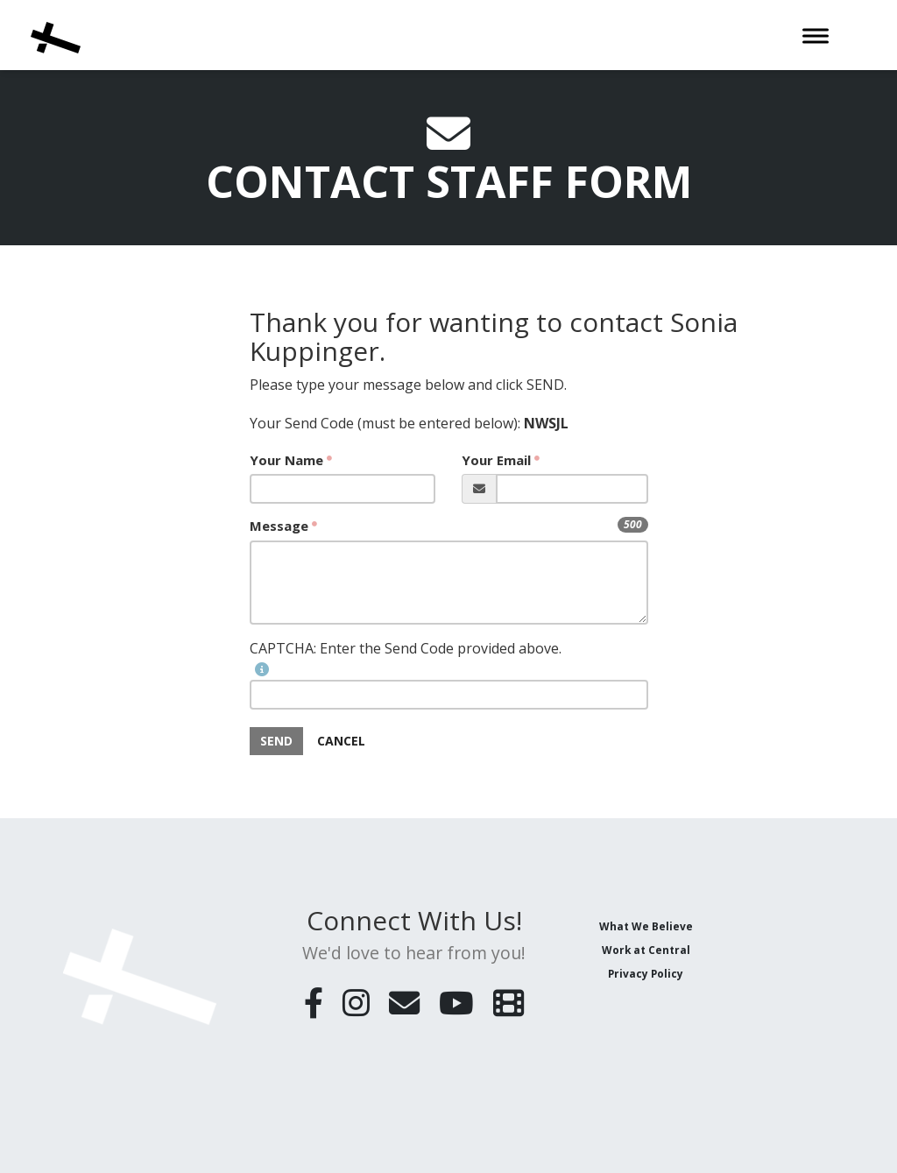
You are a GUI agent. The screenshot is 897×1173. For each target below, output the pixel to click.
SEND (276, 740)
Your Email (496, 460)
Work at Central (646, 950)
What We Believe (646, 926)
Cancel (341, 740)
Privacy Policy (645, 973)
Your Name (286, 460)
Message (279, 525)
